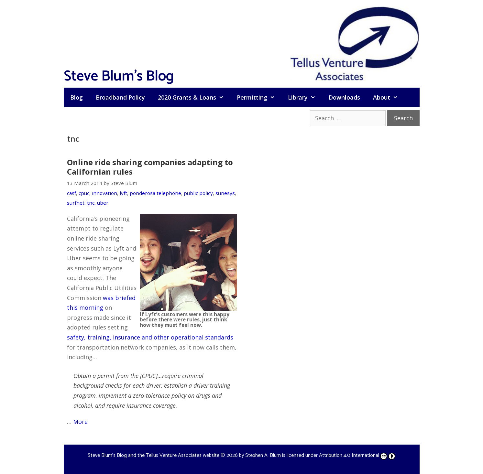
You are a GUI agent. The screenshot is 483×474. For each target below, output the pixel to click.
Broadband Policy (120, 97)
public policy (198, 193)
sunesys (225, 193)
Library (305, 97)
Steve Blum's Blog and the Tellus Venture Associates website (153, 455)
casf (71, 193)
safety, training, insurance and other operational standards (150, 337)
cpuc (84, 193)
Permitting (259, 97)
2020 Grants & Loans (194, 97)
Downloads (344, 97)
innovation (104, 193)
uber (102, 202)
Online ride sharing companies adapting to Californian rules (150, 167)
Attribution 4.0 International (357, 455)
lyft (123, 193)
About (388, 97)
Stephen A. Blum (263, 455)
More (80, 422)
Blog (76, 97)
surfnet (75, 202)
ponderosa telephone (155, 193)
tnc (90, 202)
